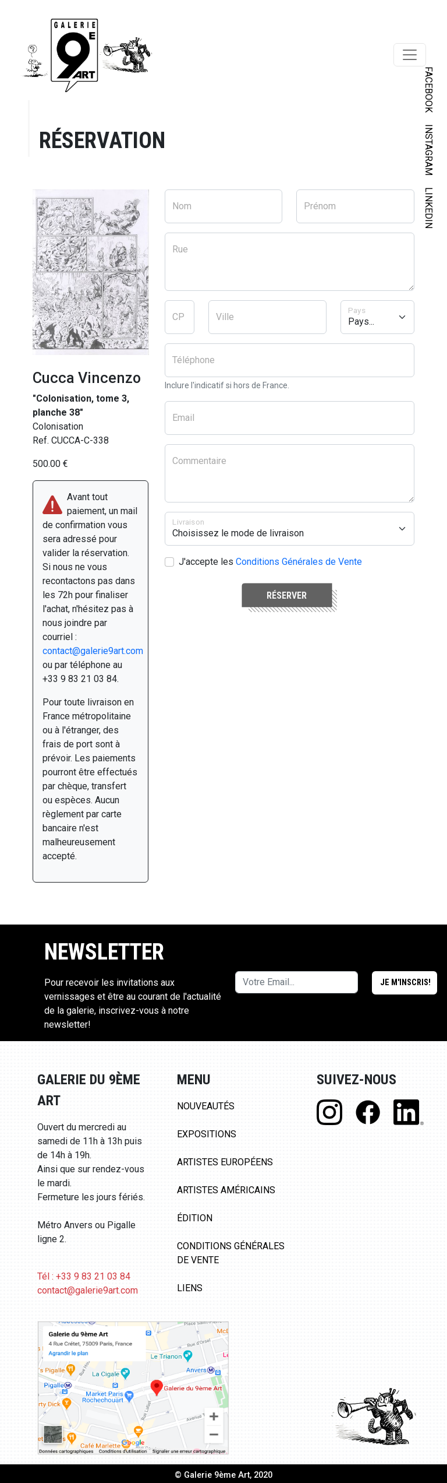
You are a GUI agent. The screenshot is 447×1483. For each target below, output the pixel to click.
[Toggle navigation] (409, 54)
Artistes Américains (226, 1190)
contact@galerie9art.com (92, 650)
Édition (194, 1218)
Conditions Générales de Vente (299, 561)
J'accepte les (270, 561)
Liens (190, 1288)
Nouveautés (206, 1106)
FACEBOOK (428, 89)
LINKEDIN (428, 208)
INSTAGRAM (428, 149)
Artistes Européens (225, 1162)
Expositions (206, 1134)
